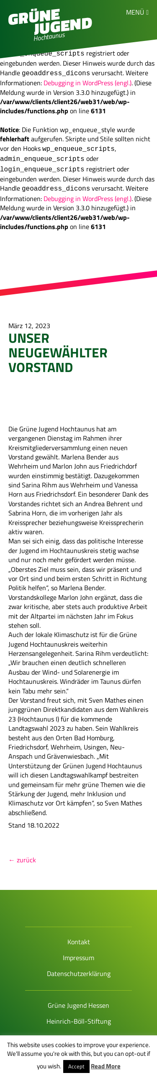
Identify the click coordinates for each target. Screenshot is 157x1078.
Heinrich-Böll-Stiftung (78, 1014)
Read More (106, 1066)
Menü (135, 12)
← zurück (22, 853)
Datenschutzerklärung (79, 967)
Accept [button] (76, 1066)
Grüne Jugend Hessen (78, 999)
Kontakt (78, 935)
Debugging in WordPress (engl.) (87, 79)
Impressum (78, 951)
